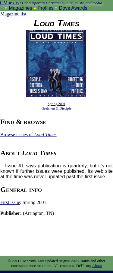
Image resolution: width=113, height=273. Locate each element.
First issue (10, 202)
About (97, 265)
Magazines (20, 8)
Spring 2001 (56, 104)
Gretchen (48, 108)
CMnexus (9, 2)
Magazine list (13, 13)
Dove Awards (73, 8)
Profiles (46, 8)
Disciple (65, 108)
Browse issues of (28, 134)
